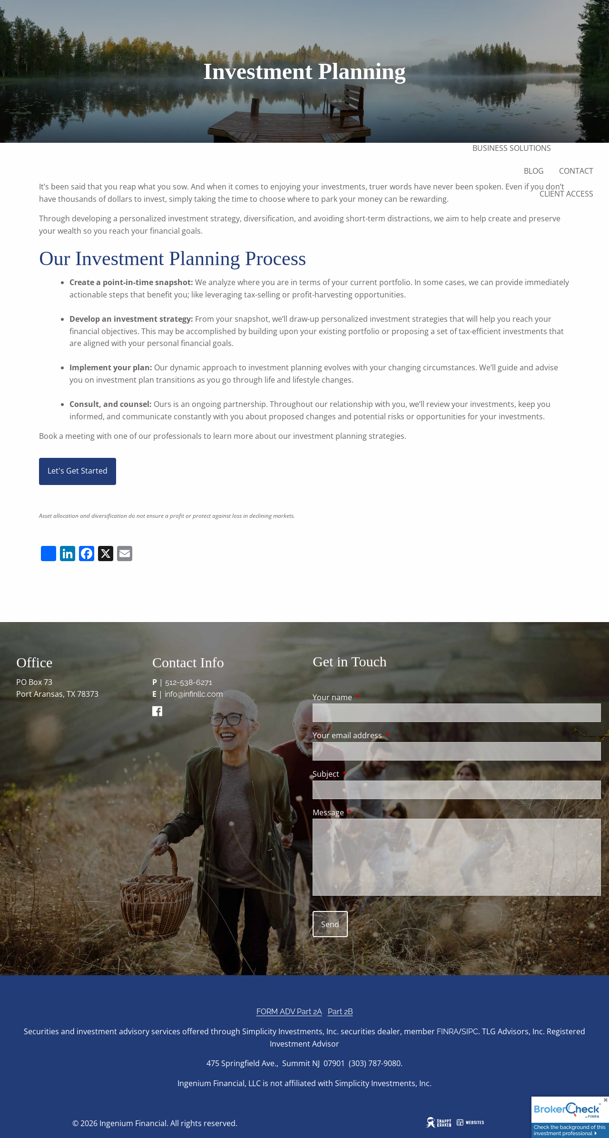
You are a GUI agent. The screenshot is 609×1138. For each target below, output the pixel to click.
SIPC (470, 1031)
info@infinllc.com (194, 694)
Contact (576, 171)
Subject (364, 774)
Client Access (566, 193)
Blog (534, 171)
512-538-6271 (188, 682)
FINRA (448, 1031)
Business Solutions (511, 148)
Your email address (386, 735)
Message (367, 812)
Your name (371, 697)
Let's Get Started (78, 470)
